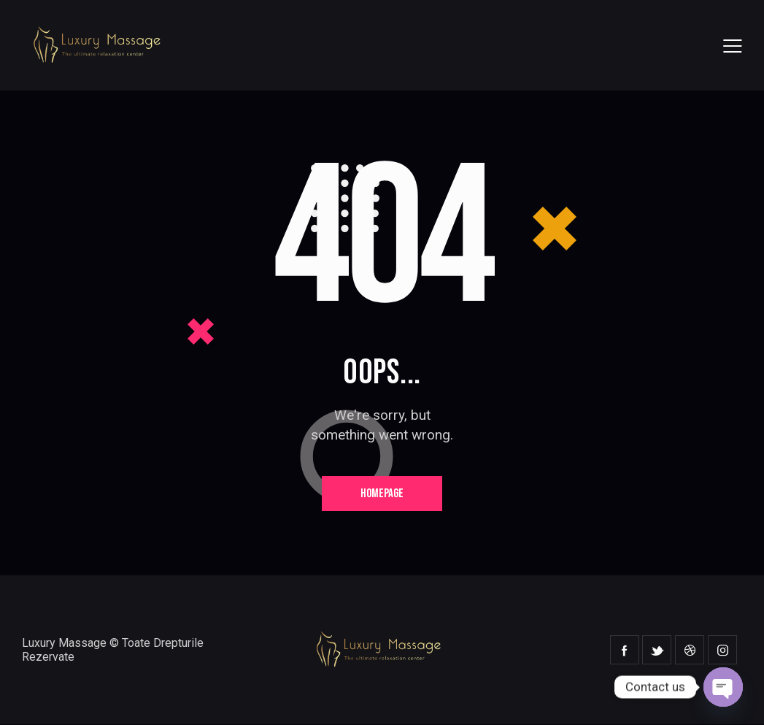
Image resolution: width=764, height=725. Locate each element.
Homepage (382, 493)
